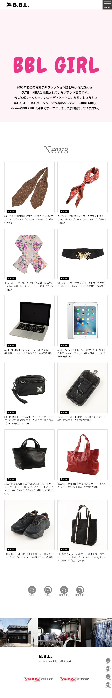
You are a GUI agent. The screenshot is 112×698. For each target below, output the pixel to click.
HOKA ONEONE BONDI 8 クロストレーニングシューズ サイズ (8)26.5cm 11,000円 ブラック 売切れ (28, 555)
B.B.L (17, 4)
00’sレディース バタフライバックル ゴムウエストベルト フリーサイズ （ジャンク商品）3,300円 (81, 284)
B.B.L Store (108, 661)
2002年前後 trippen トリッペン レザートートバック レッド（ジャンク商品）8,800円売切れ (81, 485)
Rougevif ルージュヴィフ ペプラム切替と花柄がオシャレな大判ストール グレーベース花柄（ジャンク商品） (28, 286)
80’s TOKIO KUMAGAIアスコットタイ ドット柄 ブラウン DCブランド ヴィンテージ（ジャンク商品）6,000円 (28, 219)
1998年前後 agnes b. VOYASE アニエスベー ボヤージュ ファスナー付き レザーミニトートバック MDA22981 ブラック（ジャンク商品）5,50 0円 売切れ (28, 488)
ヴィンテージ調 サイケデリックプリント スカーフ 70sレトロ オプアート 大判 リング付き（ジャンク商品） (81, 219)
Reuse (11, 211)
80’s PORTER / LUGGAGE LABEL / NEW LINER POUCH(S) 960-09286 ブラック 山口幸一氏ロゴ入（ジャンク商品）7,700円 (28, 420)
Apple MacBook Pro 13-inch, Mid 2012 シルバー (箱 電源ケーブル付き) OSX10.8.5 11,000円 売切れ (28, 351)
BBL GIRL (108, 685)
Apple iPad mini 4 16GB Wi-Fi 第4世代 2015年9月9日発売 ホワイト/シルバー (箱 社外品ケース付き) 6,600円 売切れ (81, 353)
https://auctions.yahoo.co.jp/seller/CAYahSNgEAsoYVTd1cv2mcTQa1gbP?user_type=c (56, 129)
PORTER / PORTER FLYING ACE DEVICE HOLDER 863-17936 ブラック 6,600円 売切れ (81, 418)
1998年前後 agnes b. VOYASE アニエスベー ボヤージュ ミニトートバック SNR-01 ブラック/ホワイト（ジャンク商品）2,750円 (81, 557)
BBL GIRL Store (108, 677)
